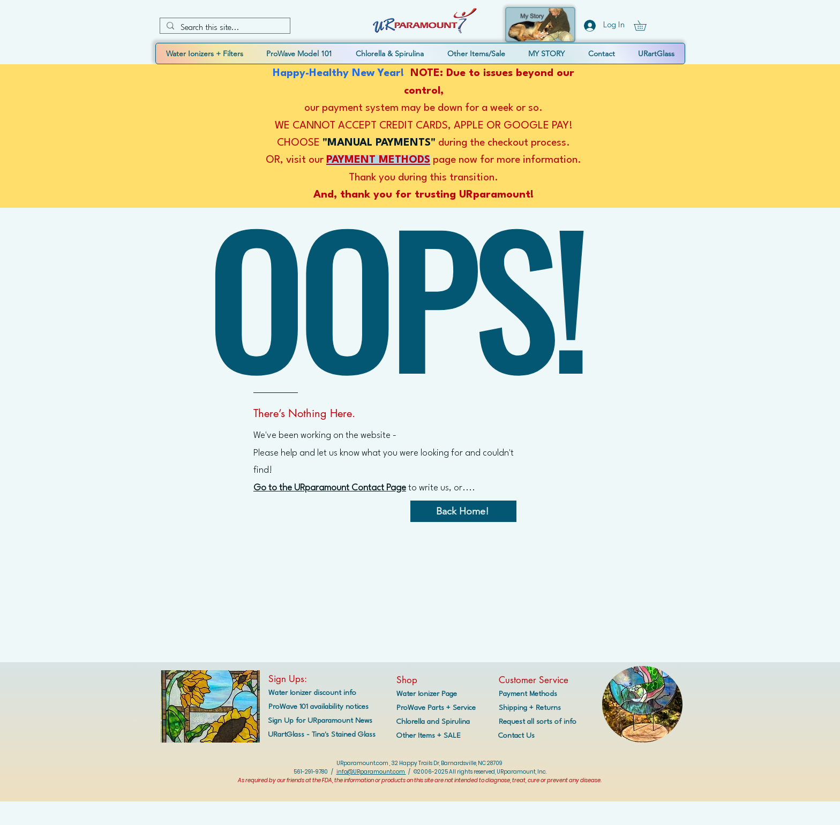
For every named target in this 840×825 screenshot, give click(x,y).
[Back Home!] (463, 511)
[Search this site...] (224, 28)
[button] (645, 25)
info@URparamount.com (371, 772)
